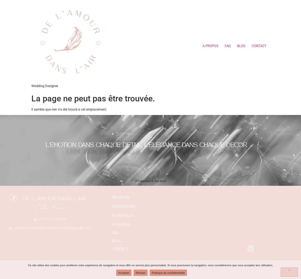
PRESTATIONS (125, 207)
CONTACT (259, 46)
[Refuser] (289, 272)
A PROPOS (210, 46)
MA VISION (120, 198)
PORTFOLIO (124, 216)
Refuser (140, 272)
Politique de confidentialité (168, 272)
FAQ (228, 46)
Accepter (123, 272)
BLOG (241, 46)
